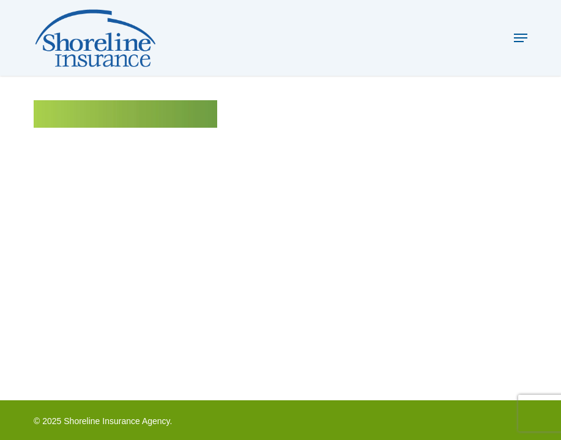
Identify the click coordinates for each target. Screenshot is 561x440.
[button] (520, 38)
